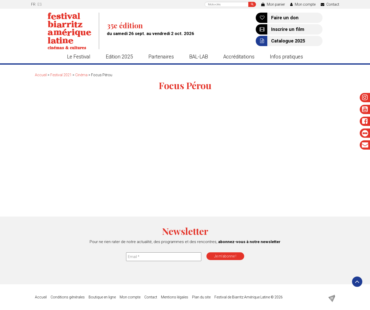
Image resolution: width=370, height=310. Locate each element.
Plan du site (201, 297)
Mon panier (273, 4)
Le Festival (78, 57)
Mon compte (303, 4)
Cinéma (81, 75)
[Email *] (163, 256)
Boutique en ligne (102, 297)
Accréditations (238, 57)
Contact (330, 4)
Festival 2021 (61, 75)
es (39, 4)
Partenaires (161, 57)
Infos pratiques (286, 57)
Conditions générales (68, 297)
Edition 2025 (119, 57)
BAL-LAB (198, 57)
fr (33, 4)
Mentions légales (174, 297)
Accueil (41, 75)
